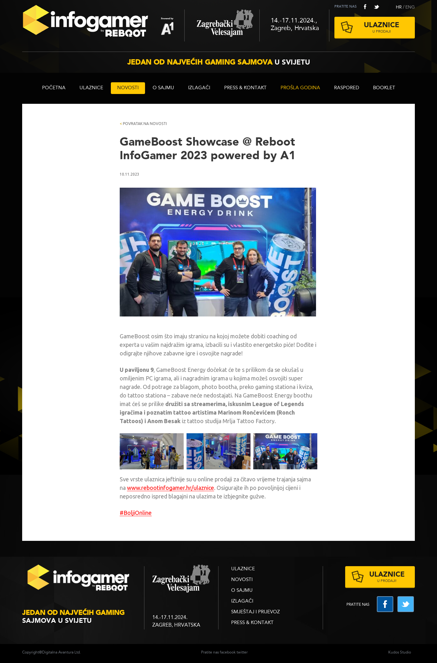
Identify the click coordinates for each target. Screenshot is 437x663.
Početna (54, 88)
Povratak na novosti (143, 124)
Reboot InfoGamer (103, 23)
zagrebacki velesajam (181, 579)
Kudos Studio (399, 652)
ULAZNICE (91, 88)
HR (399, 7)
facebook (365, 6)
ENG (410, 7)
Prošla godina (300, 88)
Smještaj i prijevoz (255, 612)
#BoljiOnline (136, 513)
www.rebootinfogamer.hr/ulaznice (170, 488)
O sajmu (163, 88)
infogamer (79, 579)
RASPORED (346, 88)
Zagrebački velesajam (222, 25)
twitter (376, 6)
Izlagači (199, 88)
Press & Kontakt (245, 88)
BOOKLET (384, 88)
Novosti (128, 88)
